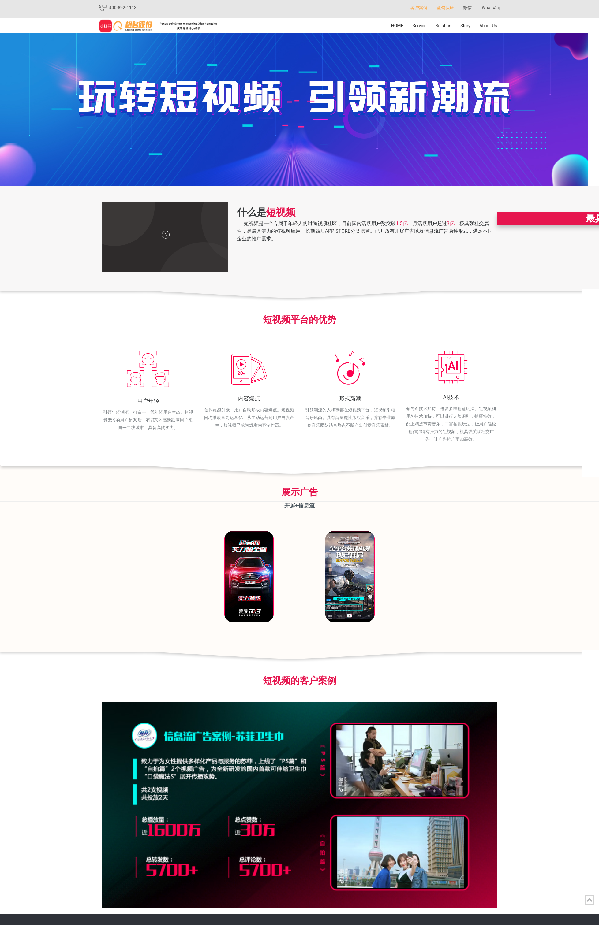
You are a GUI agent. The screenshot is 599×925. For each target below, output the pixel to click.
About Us (488, 25)
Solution (443, 25)
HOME (397, 25)
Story (465, 25)
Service (420, 25)
